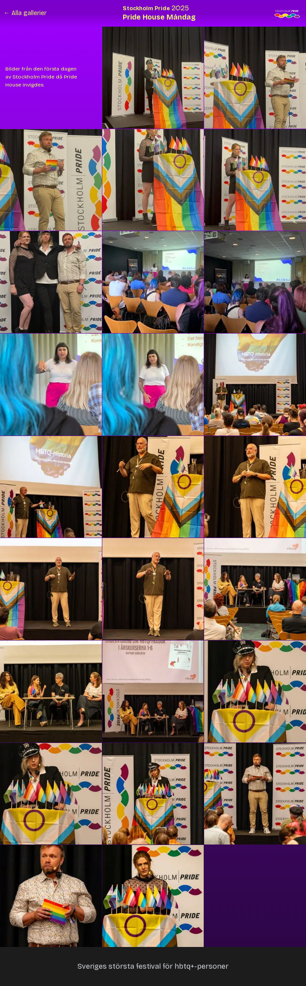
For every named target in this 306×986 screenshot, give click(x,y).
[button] (153, 78)
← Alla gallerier (25, 13)
